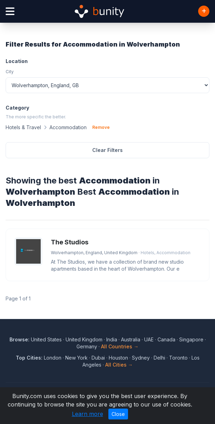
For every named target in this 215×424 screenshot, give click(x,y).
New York (76, 358)
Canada (166, 339)
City (10, 71)
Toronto (178, 358)
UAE (149, 339)
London (52, 358)
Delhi (159, 358)
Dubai (98, 358)
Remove (101, 127)
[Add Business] (203, 11)
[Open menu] (10, 11)
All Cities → (119, 365)
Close (118, 414)
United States (46, 339)
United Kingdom (84, 339)
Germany (86, 346)
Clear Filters (107, 150)
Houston (118, 358)
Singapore (191, 339)
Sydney (141, 358)
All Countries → (120, 346)
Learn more (87, 413)
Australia (130, 339)
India (111, 339)
